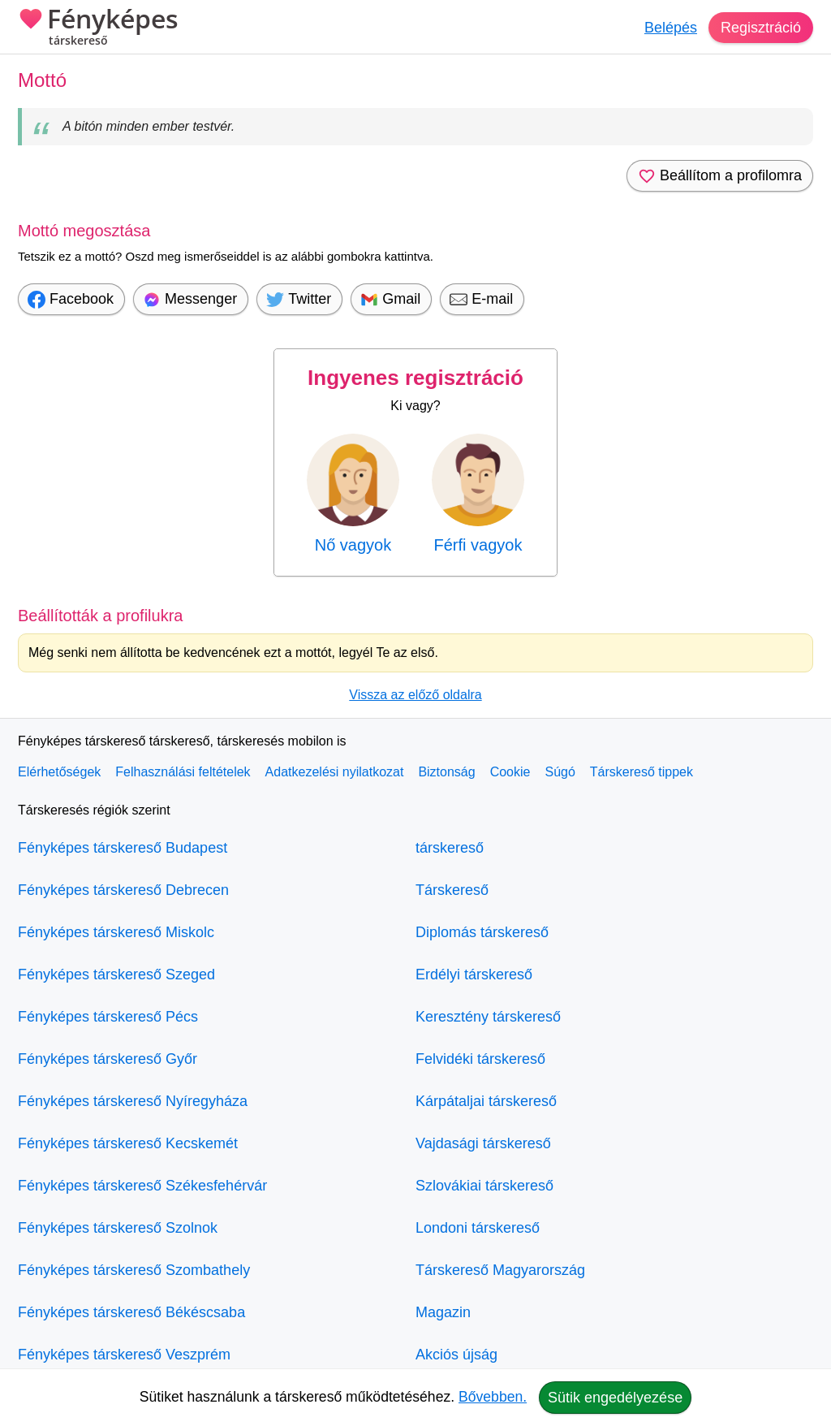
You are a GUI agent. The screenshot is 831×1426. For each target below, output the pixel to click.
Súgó (560, 772)
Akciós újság (456, 1354)
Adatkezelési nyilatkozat (334, 772)
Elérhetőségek (59, 772)
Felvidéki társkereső (480, 1059)
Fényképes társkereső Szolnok (117, 1228)
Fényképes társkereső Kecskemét (128, 1143)
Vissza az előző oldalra (415, 695)
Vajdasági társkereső (483, 1143)
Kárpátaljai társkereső (486, 1101)
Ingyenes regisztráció (415, 377)
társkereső (450, 848)
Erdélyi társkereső (474, 974)
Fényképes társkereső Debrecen (123, 890)
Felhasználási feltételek (182, 772)
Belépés (670, 27)
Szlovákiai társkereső (484, 1186)
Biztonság (446, 772)
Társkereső (452, 890)
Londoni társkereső (478, 1228)
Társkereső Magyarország (500, 1270)
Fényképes (98, 28)
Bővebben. (493, 1397)
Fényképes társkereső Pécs (108, 1017)
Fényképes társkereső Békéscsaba (131, 1312)
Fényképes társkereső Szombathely (134, 1270)
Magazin (443, 1312)
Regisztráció (761, 27)
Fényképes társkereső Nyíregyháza (133, 1101)
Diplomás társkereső (482, 932)
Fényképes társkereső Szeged (116, 974)
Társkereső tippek (641, 772)
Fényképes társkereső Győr (107, 1059)
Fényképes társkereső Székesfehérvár (142, 1186)
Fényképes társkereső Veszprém (124, 1354)
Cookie (510, 772)
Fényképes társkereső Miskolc (116, 932)
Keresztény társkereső (488, 1017)
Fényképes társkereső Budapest (122, 848)
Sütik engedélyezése (615, 1397)
